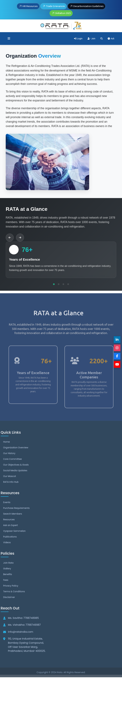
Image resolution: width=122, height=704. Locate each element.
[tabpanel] (61, 260)
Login (78, 38)
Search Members (12, 520)
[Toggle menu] (9, 38)
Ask (111, 38)
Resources (9, 526)
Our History (9, 460)
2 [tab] (58, 284)
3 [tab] (63, 284)
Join (91, 38)
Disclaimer (9, 604)
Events (6, 509)
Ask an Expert (10, 532)
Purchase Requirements (16, 514)
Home (6, 448)
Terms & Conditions (14, 598)
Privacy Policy (10, 592)
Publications (10, 543)
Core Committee (12, 465)
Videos (7, 549)
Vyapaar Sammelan (14, 537)
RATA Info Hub (11, 488)
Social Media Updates (15, 477)
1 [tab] (53, 284)
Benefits (7, 581)
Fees (5, 586)
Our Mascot (9, 483)
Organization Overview (15, 454)
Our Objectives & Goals (16, 471)
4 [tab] (68, 284)
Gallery (7, 575)
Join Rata (8, 569)
